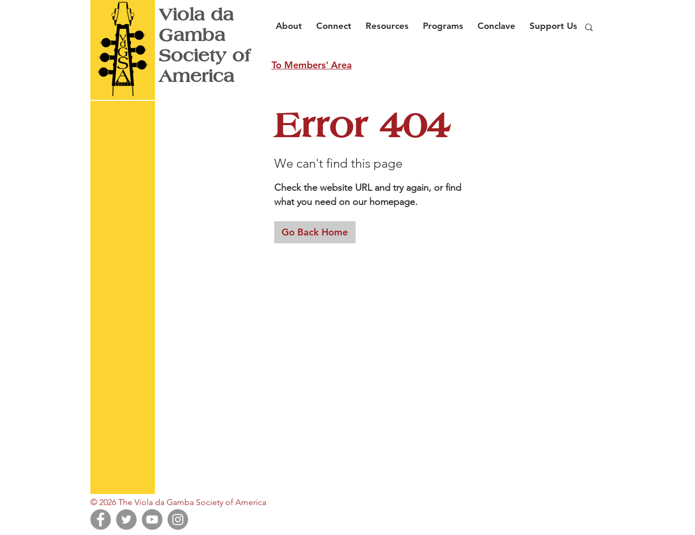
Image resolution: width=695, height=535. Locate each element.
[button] (292, 21)
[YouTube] (152, 519)
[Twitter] (126, 519)
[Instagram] (178, 519)
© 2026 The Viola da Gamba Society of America (178, 502)
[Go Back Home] (315, 232)
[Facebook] (100, 519)
